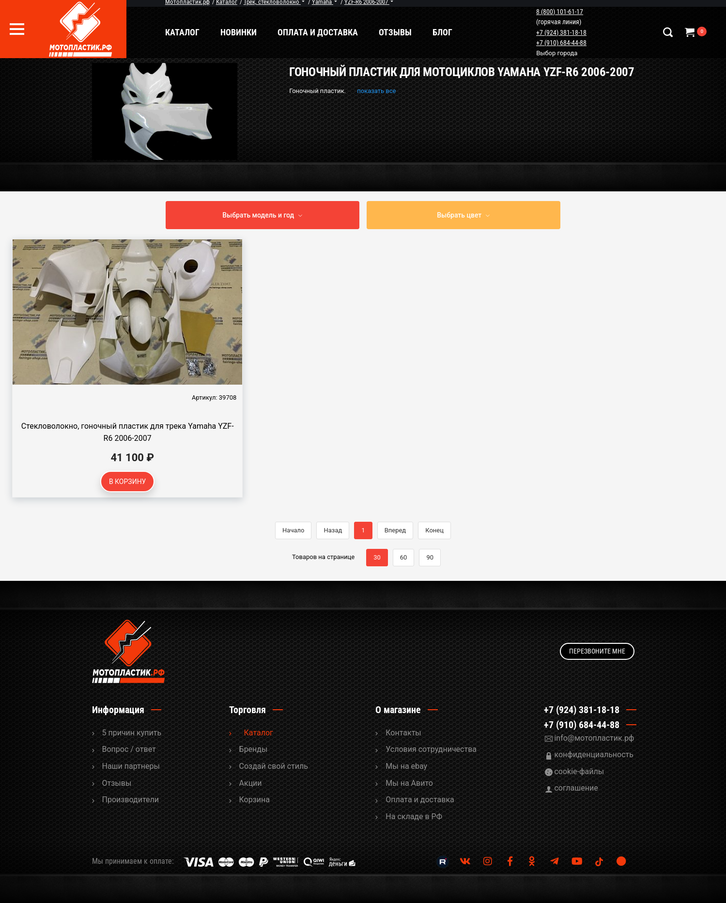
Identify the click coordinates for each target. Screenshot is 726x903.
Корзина (254, 799)
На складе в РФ (414, 816)
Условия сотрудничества (431, 749)
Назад (333, 530)
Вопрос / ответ (129, 749)
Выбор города (557, 53)
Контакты (403, 732)
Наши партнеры (131, 766)
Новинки (240, 32)
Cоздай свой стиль (273, 766)
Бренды (253, 749)
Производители (130, 799)
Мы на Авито (409, 783)
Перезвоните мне (597, 651)
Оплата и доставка (319, 32)
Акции (250, 783)
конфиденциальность (593, 754)
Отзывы (397, 32)
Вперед (395, 530)
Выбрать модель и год (258, 215)
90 (429, 557)
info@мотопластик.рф (594, 738)
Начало (293, 530)
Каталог (184, 32)
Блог (444, 32)
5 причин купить (132, 732)
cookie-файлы (579, 771)
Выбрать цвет (459, 215)
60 (403, 557)
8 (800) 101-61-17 (560, 12)
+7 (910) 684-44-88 (562, 43)
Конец (434, 530)
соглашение (576, 788)
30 (377, 557)
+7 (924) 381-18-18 (562, 32)
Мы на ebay (406, 766)
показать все (376, 90)
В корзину (127, 481)
